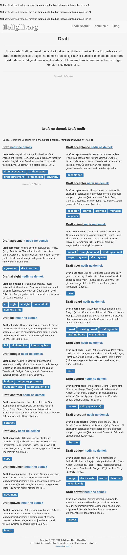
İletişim (68, 546)
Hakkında (59, 546)
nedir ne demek (21, 147)
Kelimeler (101, 26)
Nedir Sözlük (80, 26)
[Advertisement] (63, 100)
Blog (116, 26)
